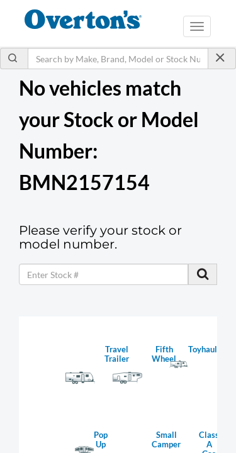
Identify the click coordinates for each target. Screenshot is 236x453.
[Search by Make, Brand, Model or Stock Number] (118, 58)
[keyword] (103, 274)
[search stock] (202, 274)
